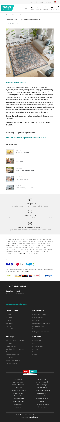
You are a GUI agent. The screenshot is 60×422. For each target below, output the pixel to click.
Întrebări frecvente (12, 355)
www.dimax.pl (33, 417)
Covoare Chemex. (26, 415)
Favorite (45, 9)
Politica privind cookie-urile (15, 340)
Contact (48, 2)
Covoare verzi (17, 407)
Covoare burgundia (42, 382)
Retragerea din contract (40, 332)
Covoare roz (42, 401)
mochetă (22, 253)
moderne (46, 239)
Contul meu (38, 9)
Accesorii (9, 326)
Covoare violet (42, 388)
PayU (27, 271)
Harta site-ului (11, 346)
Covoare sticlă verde (18, 385)
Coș (57, 9)
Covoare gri (18, 404)
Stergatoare (10, 323)
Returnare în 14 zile (30, 215)
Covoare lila (18, 396)
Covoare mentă (18, 399)
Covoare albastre (42, 399)
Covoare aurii (42, 407)
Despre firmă (33, 2)
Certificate (9, 358)
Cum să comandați (39, 315)
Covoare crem (42, 393)
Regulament (36, 320)
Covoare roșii (18, 388)
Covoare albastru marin (18, 390)
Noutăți (34, 355)
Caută (32, 9)
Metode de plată (38, 326)
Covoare (9, 315)
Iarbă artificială (11, 329)
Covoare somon (18, 393)
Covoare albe (42, 379)
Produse (35, 349)
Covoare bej (18, 379)
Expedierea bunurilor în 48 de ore (30, 227)
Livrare (34, 329)
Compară (52, 9)
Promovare (36, 352)
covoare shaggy (11, 245)
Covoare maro (18, 382)
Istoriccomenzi (37, 346)
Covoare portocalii (18, 401)
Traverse (9, 320)
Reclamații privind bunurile (41, 323)
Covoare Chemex (7, 8)
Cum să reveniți (37, 317)
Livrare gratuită (30, 204)
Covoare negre (42, 385)
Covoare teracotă (43, 404)
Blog (41, 2)
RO (58, 2)
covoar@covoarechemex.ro (16, 304)
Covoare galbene (42, 396)
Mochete (9, 317)
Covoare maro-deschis (42, 390)
